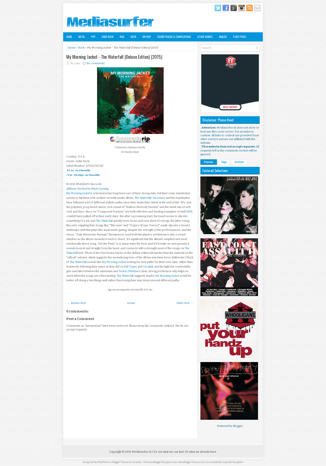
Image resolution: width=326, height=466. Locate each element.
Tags (224, 162)
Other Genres (205, 37)
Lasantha (137, 462)
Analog (223, 37)
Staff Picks (239, 37)
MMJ (189, 211)
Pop (93, 37)
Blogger (238, 425)
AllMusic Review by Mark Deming (87, 188)
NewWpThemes (102, 462)
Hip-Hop (146, 37)
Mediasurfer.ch (141, 451)
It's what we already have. (201, 451)
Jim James (159, 197)
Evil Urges (130, 266)
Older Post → (184, 303)
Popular (208, 162)
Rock (133, 37)
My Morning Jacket (78, 193)
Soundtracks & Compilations (174, 37)
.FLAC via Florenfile (78, 170)
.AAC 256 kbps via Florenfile (83, 174)
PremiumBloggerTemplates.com (160, 462)
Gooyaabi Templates (232, 462)
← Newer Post (77, 303)
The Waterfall (143, 197)
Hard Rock (108, 37)
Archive (239, 162)
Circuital (148, 266)
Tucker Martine (128, 271)
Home (69, 37)
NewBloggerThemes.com (192, 462)
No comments (95, 63)
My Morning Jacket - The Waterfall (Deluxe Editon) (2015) (114, 56)
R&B (122, 37)
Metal (81, 37)
